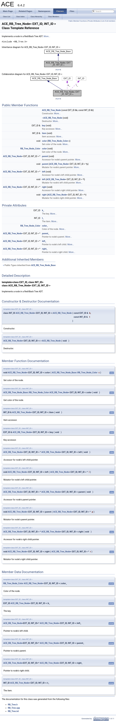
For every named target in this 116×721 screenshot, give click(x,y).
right (44, 187)
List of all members (108, 21)
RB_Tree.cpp (14, 708)
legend (58, 69)
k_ (43, 210)
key (43, 125)
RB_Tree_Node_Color (58, 141)
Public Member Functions (77, 21)
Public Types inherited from (29, 265)
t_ (43, 218)
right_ (44, 249)
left (43, 171)
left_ (44, 241)
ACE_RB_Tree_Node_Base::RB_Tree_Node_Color (74, 372)
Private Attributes (94, 21)
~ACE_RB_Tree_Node (52, 118)
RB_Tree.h (13, 704)
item (44, 133)
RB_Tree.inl (13, 711)
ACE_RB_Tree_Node (51, 110)
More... (47, 36)
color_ (45, 226)
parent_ (45, 233)
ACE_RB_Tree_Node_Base (43, 265)
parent (45, 156)
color (44, 141)
